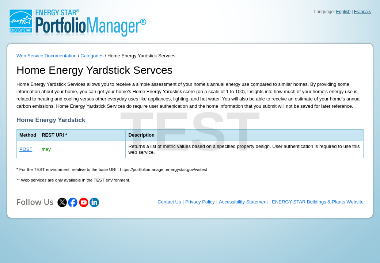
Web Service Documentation (46, 55)
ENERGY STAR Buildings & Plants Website (318, 202)
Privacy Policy (200, 202)
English (343, 11)
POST (25, 149)
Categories (91, 55)
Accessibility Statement (243, 202)
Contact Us (169, 202)
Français (362, 11)
